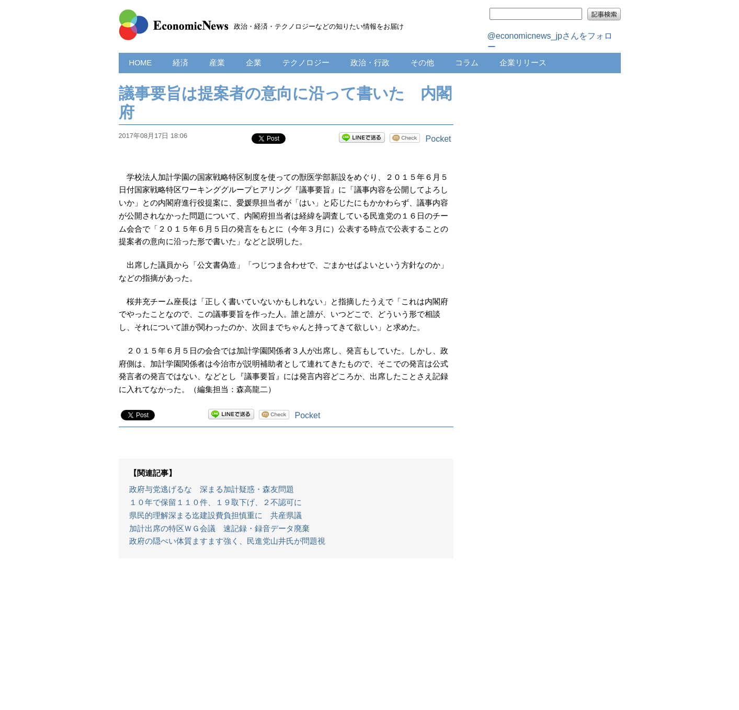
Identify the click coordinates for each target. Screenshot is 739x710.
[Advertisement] (286, 639)
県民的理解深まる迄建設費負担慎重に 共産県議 (215, 515)
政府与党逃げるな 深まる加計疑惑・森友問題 (211, 489)
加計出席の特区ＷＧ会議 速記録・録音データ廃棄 (219, 528)
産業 (217, 63)
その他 (422, 63)
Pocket (438, 138)
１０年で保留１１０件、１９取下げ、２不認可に (215, 502)
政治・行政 (370, 63)
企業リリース (523, 63)
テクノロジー (305, 63)
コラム (467, 63)
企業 (254, 63)
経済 (180, 63)
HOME (140, 63)
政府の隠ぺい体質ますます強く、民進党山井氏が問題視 (227, 541)
